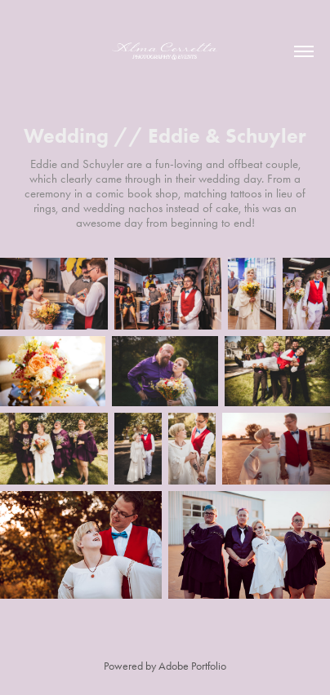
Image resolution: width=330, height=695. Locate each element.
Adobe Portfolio (192, 666)
